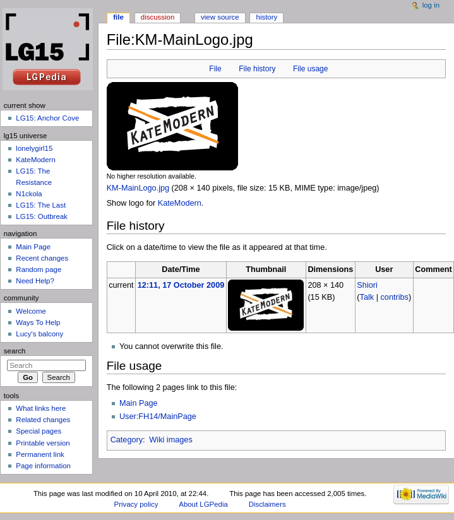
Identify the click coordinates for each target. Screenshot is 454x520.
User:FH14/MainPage (157, 416)
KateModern (179, 203)
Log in (430, 5)
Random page (38, 269)
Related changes (43, 419)
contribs (395, 297)
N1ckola (29, 194)
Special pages (38, 431)
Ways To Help (38, 322)
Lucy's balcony (39, 334)
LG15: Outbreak (42, 216)
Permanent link (40, 454)
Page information (43, 466)
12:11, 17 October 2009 (181, 285)
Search (15, 351)
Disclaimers (267, 504)
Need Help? (35, 281)
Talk (367, 297)
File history (257, 68)
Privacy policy (136, 504)
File (215, 68)
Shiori (367, 285)
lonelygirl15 (34, 148)
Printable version (42, 443)
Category (127, 439)
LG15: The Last (41, 205)
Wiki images (170, 439)
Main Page (138, 403)
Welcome (31, 311)
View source (220, 17)
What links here (41, 408)
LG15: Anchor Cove (47, 118)
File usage (310, 68)
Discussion (157, 17)
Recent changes (42, 258)
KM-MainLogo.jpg (138, 188)
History (267, 17)
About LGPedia (203, 504)
